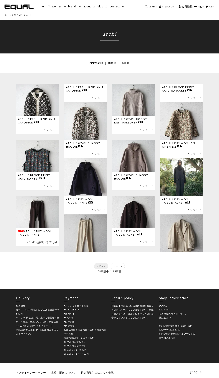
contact (115, 6)
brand (72, 6)
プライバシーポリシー (32, 372)
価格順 (112, 63)
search (153, 6)
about (87, 6)
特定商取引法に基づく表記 (97, 372)
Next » (117, 266)
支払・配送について (63, 372)
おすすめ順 (96, 63)
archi (29, 15)
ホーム (7, 15)
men (42, 6)
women (57, 6)
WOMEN (19, 15)
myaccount (169, 6)
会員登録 (187, 6)
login (201, 6)
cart (212, 6)
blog (100, 6)
